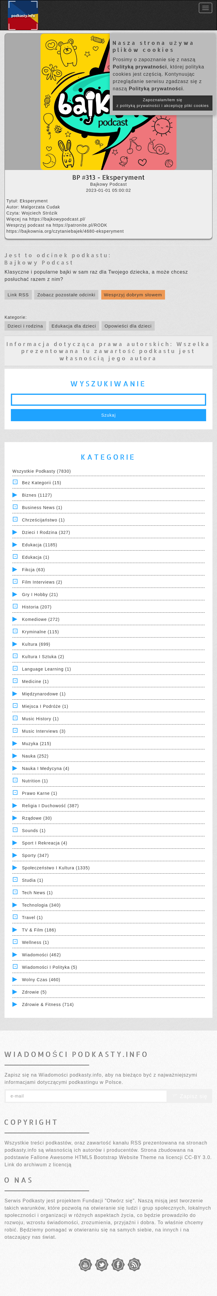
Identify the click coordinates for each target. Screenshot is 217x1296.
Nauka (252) (35, 756)
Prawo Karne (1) (39, 793)
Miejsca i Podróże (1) (45, 706)
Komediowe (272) (41, 619)
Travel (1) (32, 917)
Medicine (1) (35, 681)
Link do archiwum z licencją (38, 1164)
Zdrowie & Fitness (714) (48, 1004)
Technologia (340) (41, 905)
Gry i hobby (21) (40, 594)
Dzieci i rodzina (25, 325)
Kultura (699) (36, 644)
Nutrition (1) (35, 780)
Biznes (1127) (37, 495)
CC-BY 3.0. (198, 1157)
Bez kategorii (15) (41, 482)
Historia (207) (37, 607)
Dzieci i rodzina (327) (46, 532)
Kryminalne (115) (40, 631)
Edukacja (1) (36, 557)
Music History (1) (40, 718)
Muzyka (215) (36, 743)
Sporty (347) (35, 855)
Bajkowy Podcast (39, 262)
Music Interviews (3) (44, 731)
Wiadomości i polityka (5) (49, 967)
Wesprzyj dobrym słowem (133, 294)
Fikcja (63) (33, 569)
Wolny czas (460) (41, 979)
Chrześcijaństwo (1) (43, 520)
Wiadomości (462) (41, 954)
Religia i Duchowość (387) (50, 805)
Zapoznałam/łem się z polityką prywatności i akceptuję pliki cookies (162, 103)
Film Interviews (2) (42, 582)
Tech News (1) (37, 892)
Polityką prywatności (140, 66)
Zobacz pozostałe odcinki (66, 294)
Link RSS (18, 294)
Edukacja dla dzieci (74, 325)
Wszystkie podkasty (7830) (41, 471)
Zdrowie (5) (34, 992)
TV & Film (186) (39, 930)
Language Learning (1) (46, 669)
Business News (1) (42, 507)
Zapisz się (189, 1096)
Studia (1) (33, 880)
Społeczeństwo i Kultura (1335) (56, 867)
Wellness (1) (35, 942)
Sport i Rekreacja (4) (44, 843)
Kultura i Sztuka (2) (43, 656)
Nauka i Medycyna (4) (46, 768)
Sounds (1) (34, 830)
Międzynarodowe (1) (44, 693)
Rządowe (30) (37, 818)
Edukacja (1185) (39, 544)
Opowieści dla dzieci (128, 325)
